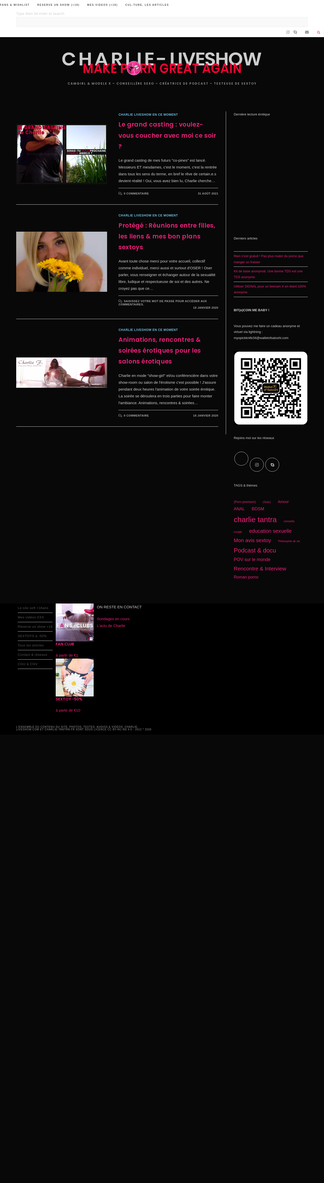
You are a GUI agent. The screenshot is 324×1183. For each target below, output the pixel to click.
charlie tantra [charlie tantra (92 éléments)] (255, 519)
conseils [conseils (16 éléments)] (289, 521)
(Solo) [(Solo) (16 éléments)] (267, 502)
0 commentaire (136, 193)
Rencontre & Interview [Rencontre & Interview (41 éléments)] (260, 568)
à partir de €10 (68, 710)
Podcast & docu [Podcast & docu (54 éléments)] (255, 550)
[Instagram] (257, 465)
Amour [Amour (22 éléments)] (283, 502)
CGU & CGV (27, 664)
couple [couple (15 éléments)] (238, 531)
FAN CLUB (65, 644)
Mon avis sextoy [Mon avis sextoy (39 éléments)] (252, 540)
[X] (241, 459)
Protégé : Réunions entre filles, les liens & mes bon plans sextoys (166, 236)
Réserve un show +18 (35, 627)
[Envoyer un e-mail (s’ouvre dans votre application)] (307, 32)
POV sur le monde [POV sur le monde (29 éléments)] (252, 559)
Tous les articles (31, 645)
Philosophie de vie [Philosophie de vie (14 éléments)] (289, 541)
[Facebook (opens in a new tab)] (282, 32)
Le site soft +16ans (33, 608)
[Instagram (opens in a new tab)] (288, 32)
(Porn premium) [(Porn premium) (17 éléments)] (245, 502)
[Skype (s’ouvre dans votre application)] (295, 32)
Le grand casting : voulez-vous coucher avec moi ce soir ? (167, 135)
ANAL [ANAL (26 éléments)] (239, 508)
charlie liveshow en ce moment (148, 114)
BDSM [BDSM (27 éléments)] (258, 508)
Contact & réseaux (32, 655)
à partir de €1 (67, 655)
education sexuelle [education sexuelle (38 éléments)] (270, 531)
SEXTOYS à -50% (32, 636)
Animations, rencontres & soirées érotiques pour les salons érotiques (159, 350)
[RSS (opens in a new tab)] (301, 32)
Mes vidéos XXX (31, 617)
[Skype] (272, 465)
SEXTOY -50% (69, 699)
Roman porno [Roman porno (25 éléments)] (246, 577)
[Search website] (318, 33)
